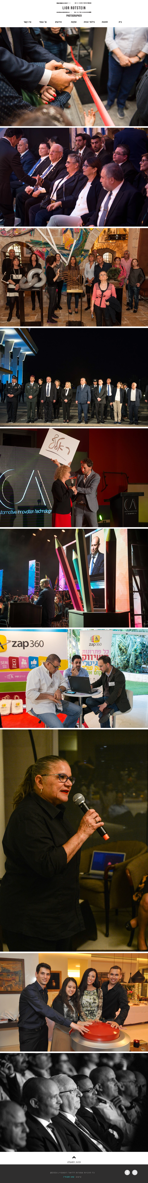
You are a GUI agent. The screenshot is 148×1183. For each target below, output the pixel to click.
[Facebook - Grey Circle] (127, 1172)
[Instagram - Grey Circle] (134, 1172)
